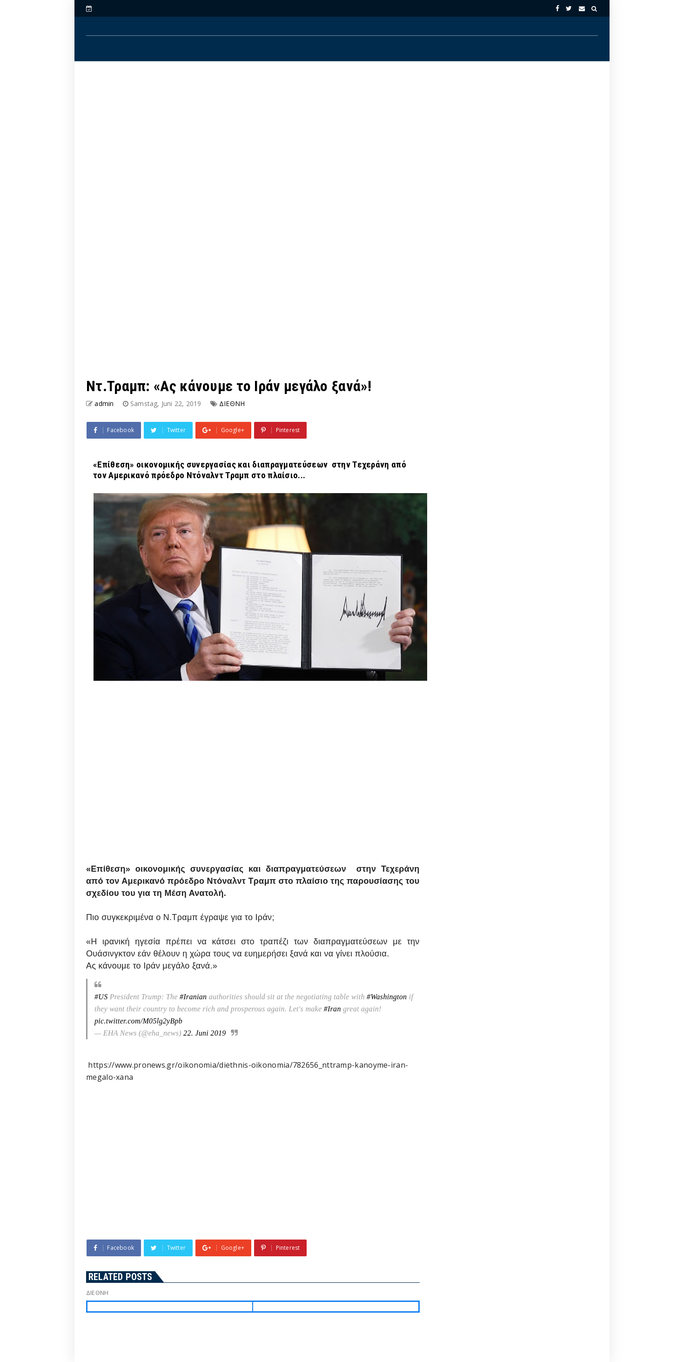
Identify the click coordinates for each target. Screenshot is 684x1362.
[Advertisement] (342, 145)
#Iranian (193, 997)
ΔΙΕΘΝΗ (232, 403)
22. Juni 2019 (204, 1033)
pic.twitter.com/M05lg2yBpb (138, 1021)
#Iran (332, 1009)
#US (100, 997)
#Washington (387, 997)
